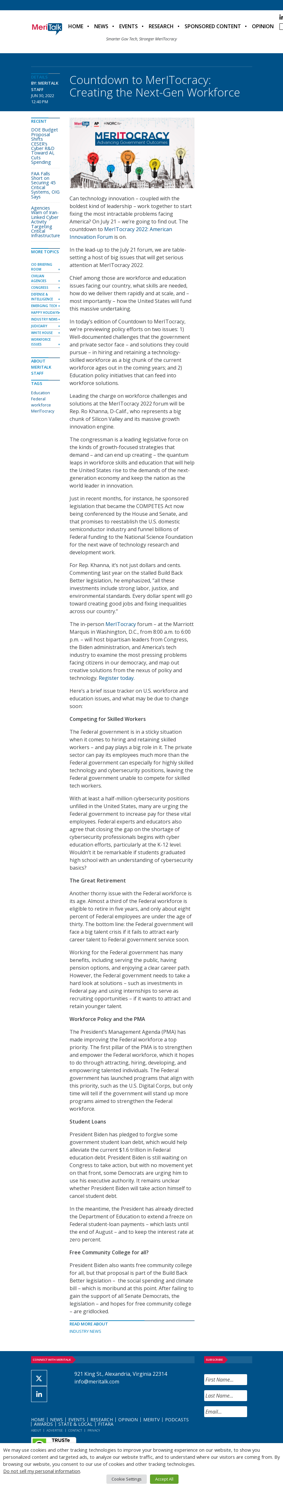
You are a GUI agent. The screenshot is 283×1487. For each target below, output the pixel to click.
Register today (116, 677)
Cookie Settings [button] (127, 1479)
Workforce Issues (41, 342)
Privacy (93, 1430)
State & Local (75, 1424)
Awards (43, 1424)
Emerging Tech (44, 306)
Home (75, 26)
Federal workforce (41, 402)
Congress (39, 287)
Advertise (54, 1430)
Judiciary (39, 326)
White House (42, 332)
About (36, 1430)
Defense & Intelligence (42, 296)
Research (161, 26)
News (101, 26)
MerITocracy (120, 624)
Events (128, 26)
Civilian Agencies (38, 278)
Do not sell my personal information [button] (41, 1471)
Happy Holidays (45, 312)
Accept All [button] (164, 1479)
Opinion (263, 26)
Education (40, 393)
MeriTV (151, 1419)
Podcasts (177, 1419)
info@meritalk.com (96, 1381)
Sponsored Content (213, 26)
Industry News (85, 1331)
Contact (75, 1430)
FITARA (105, 1424)
